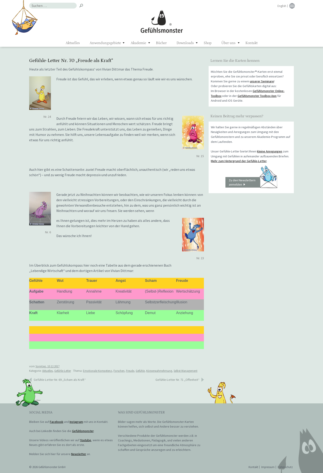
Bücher (161, 43)
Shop (208, 43)
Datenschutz (285, 467)
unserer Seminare (262, 81)
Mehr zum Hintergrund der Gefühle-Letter (238, 161)
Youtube (85, 440)
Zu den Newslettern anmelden (253, 182)
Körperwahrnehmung (159, 371)
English (281, 5)
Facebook (56, 422)
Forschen (118, 371)
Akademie (138, 43)
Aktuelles (73, 43)
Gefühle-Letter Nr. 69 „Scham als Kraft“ (60, 380)
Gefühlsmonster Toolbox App (257, 96)
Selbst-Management (185, 371)
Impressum (268, 467)
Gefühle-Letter (62, 371)
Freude (130, 371)
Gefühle (140, 371)
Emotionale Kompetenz (97, 371)
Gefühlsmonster (161, 21)
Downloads (185, 43)
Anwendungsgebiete (105, 43)
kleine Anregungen (269, 151)
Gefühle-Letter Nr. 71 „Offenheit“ (177, 380)
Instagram (76, 422)
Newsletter (78, 454)
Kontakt (251, 43)
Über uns (228, 43)
